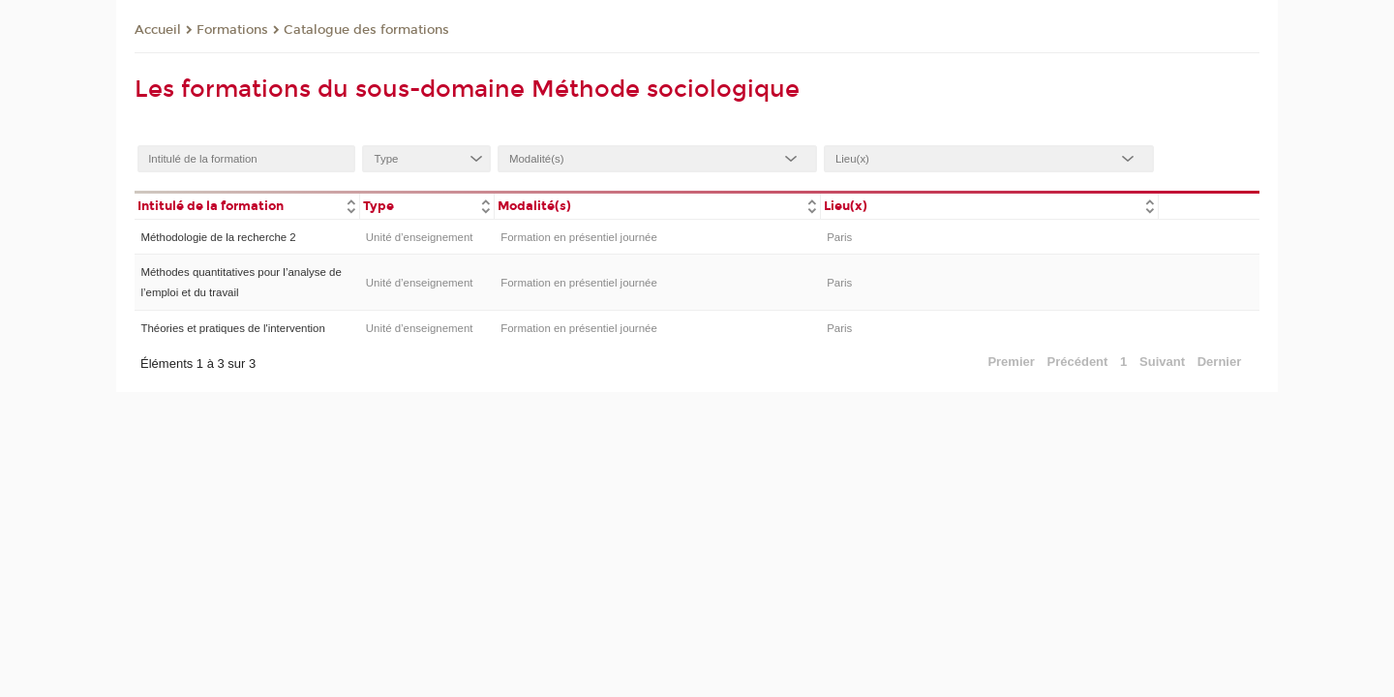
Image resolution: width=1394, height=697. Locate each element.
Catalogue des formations (366, 30)
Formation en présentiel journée (578, 237)
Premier (1010, 361)
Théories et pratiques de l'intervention (232, 328)
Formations (232, 30)
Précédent (1077, 361)
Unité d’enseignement (419, 237)
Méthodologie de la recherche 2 (217, 237)
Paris (839, 237)
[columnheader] (247, 205)
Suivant (1162, 361)
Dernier (1219, 361)
